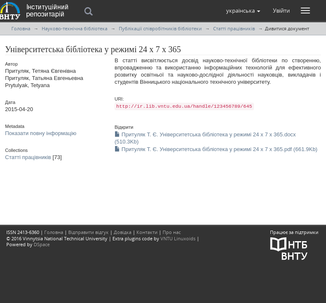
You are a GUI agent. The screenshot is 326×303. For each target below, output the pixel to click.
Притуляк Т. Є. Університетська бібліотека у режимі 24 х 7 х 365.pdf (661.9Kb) (216, 149)
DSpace (42, 244)
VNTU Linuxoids (177, 238)
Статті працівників (234, 28)
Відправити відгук (88, 232)
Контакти (147, 232)
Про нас (172, 232)
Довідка (122, 232)
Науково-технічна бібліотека (74, 28)
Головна (20, 28)
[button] (243, 10)
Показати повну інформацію (40, 133)
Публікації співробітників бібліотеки (160, 28)
